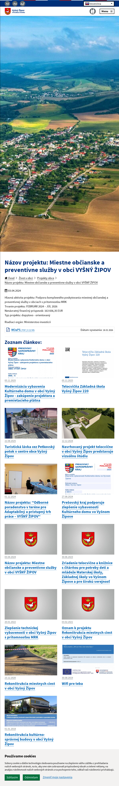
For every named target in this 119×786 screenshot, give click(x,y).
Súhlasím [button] (12, 777)
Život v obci (26, 278)
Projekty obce (45, 278)
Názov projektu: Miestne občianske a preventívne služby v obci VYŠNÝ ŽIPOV (51, 282)
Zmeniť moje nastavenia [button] (57, 777)
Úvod (10, 278)
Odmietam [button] (31, 777)
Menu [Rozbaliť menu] (106, 11)
